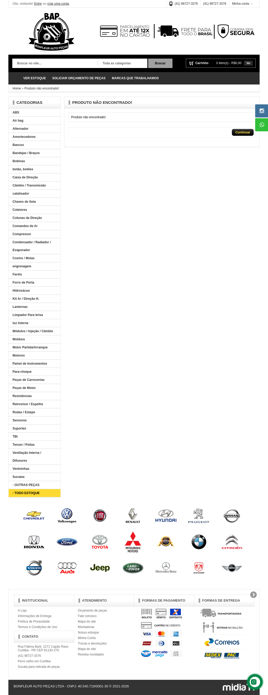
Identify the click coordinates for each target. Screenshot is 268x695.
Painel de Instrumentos (30, 363)
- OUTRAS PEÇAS (26, 485)
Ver (248, 63)
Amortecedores (24, 137)
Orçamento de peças (92, 610)
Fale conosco (87, 616)
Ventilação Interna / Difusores (27, 456)
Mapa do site (87, 621)
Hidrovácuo (21, 290)
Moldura (19, 339)
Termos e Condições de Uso (37, 627)
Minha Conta (87, 638)
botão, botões (23, 169)
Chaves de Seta (24, 202)
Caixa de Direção (25, 177)
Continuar (242, 132)
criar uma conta (58, 3)
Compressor (22, 234)
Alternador (21, 129)
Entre (38, 3)
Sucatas (19, 477)
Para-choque (22, 372)
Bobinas (19, 161)
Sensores (20, 420)
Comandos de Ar (25, 226)
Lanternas (20, 307)
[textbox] (55, 63)
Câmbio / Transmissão (29, 185)
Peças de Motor (24, 388)
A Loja (22, 610)
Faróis (17, 274)
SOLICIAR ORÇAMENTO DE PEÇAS (78, 78)
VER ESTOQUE (34, 78)
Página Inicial (16, 78)
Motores (19, 355)
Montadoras (86, 627)
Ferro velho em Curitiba (34, 661)
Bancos (18, 145)
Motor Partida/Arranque (30, 347)
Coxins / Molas (24, 258)
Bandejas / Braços (26, 153)
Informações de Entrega (34, 616)
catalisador (21, 193)
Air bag (18, 120)
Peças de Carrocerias (28, 380)
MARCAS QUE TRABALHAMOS (135, 78)
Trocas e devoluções (92, 643)
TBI (15, 436)
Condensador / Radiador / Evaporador (32, 246)
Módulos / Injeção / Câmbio (33, 331)
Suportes (19, 428)
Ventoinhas (21, 469)
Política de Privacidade (34, 621)
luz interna (20, 323)
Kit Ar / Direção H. (26, 299)
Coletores (20, 210)
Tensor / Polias (24, 445)
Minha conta (240, 3)
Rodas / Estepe (24, 412)
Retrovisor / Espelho (28, 404)
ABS (16, 112)
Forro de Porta (23, 282)
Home (17, 88)
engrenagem (22, 266)
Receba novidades (91, 654)
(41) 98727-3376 (186, 3)
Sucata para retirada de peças (39, 667)
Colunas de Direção (27, 218)
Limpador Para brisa (28, 315)
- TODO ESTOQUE (26, 493)
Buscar (160, 63)
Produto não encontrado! (41, 88)
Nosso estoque (88, 632)
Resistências (22, 396)
